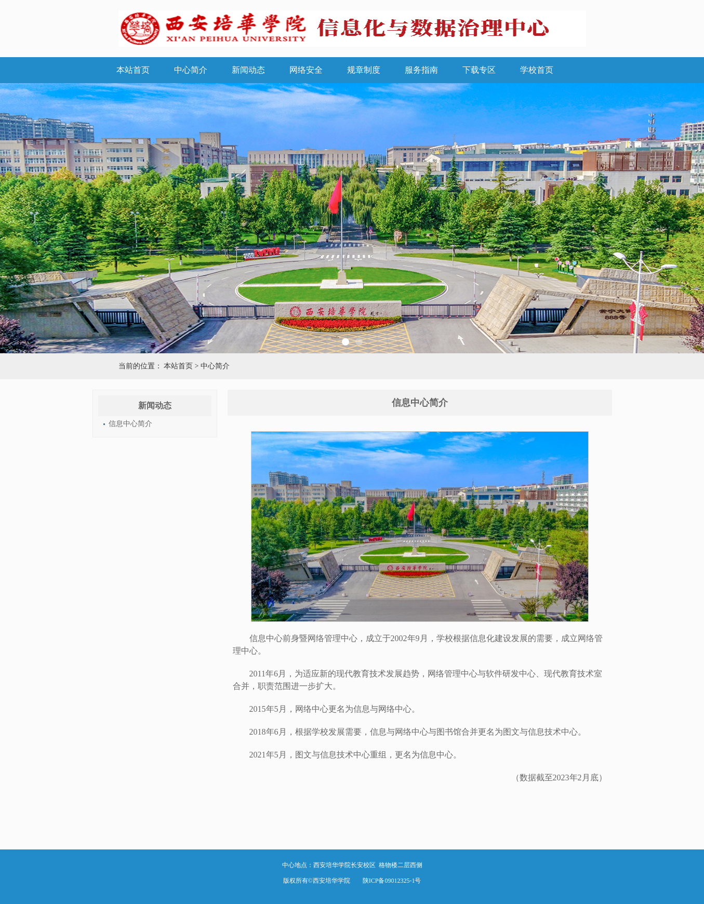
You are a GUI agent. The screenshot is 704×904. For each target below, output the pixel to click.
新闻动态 (248, 69)
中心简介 (190, 69)
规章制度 (363, 69)
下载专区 (479, 69)
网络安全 (306, 69)
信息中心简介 (130, 424)
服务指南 (421, 69)
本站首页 (133, 69)
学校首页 (536, 69)
